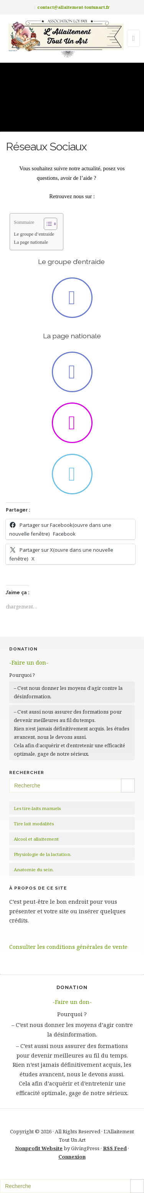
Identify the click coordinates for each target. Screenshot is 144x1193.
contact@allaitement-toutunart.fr (73, 7)
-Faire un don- (28, 662)
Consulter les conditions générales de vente (68, 946)
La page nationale (31, 242)
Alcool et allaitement (36, 839)
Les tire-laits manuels (37, 808)
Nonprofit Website (39, 1148)
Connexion (72, 1156)
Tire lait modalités (34, 823)
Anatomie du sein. (34, 869)
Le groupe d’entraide (34, 234)
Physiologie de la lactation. (42, 854)
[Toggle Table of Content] (46, 223)
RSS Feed (115, 1148)
